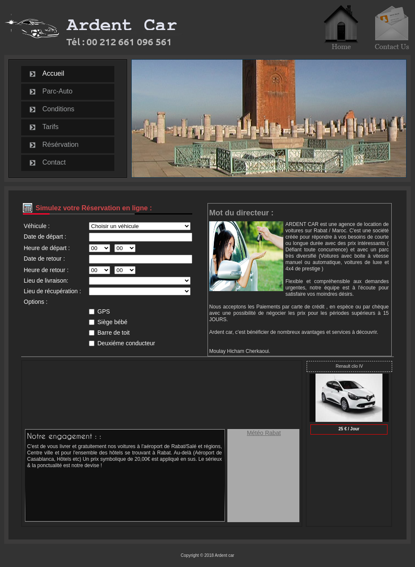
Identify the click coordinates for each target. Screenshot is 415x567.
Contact (54, 162)
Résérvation (60, 144)
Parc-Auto (57, 91)
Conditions (58, 109)
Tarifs (50, 126)
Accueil (53, 73)
